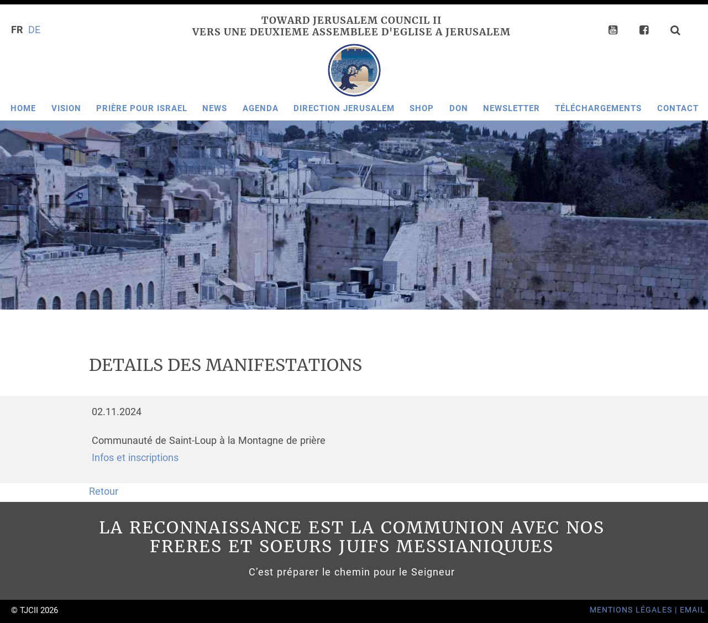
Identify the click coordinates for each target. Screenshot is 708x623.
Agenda (261, 108)
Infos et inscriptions (135, 457)
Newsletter (511, 108)
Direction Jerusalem (344, 108)
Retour (103, 491)
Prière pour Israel (141, 108)
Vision (66, 108)
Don (458, 108)
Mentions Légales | (635, 610)
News (214, 108)
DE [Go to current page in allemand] (34, 29)
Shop (422, 108)
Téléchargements (598, 108)
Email (692, 610)
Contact (678, 108)
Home (23, 108)
